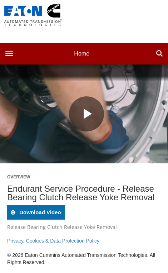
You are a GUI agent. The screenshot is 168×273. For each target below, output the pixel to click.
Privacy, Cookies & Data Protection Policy (53, 241)
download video (39, 212)
